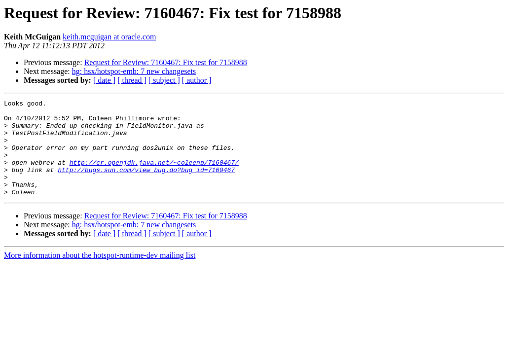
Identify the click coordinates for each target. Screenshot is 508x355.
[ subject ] (164, 80)
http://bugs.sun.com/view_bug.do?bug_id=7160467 (146, 184)
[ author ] (197, 80)
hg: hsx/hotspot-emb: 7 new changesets (134, 71)
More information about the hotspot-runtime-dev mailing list (99, 274)
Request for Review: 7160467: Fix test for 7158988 (165, 62)
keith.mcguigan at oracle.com (109, 37)
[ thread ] (131, 80)
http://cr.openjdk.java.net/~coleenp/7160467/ (154, 175)
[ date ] (104, 80)
